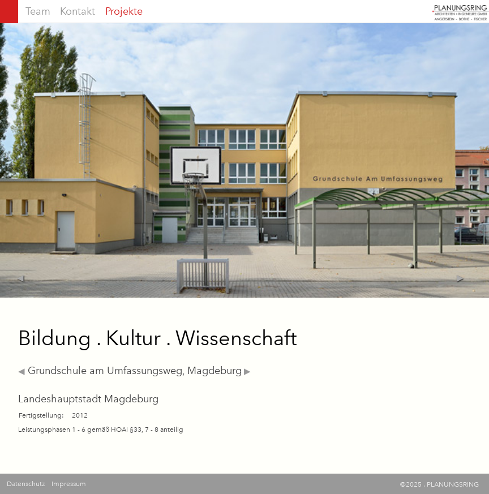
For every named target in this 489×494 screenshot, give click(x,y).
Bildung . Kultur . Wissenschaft (157, 338)
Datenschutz (26, 484)
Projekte (124, 11)
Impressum (69, 484)
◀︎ (21, 371)
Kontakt (77, 11)
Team (37, 11)
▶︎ (246, 371)
